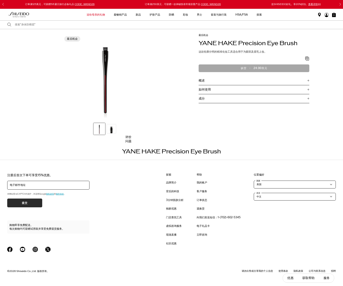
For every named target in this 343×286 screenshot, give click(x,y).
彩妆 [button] (185, 14)
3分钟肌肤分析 (175, 200)
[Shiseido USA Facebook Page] (9, 249)
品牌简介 (171, 182)
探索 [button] (259, 14)
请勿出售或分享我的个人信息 (257, 271)
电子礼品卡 (203, 225)
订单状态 (202, 200)
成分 (202, 98)
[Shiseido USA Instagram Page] (35, 249)
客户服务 (202, 191)
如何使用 (205, 89)
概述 (202, 80)
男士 (199, 14)
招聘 (333, 271)
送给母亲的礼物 (96, 14)
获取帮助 (308, 278)
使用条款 (283, 271)
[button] (334, 14)
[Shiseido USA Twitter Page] (48, 249)
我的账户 (202, 182)
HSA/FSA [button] (241, 14)
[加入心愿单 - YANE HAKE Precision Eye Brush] (307, 59)
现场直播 (171, 234)
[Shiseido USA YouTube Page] (22, 249)
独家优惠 (171, 208)
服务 (327, 278)
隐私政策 (50, 194)
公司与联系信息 (317, 271)
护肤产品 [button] (155, 14)
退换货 (201, 208)
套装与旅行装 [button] (219, 14)
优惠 (290, 278)
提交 (24, 202)
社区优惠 (171, 243)
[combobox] (175, 25)
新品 (138, 14)
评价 (128, 137)
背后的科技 (172, 191)
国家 (258, 181)
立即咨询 (202, 234)
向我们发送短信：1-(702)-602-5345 (219, 217)
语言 (258, 193)
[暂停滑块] (319, 4)
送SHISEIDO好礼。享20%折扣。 (294, 4)
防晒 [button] (171, 14)
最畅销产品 (120, 14)
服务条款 (60, 194)
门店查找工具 (174, 217)
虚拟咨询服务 (174, 225)
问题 (128, 141)
